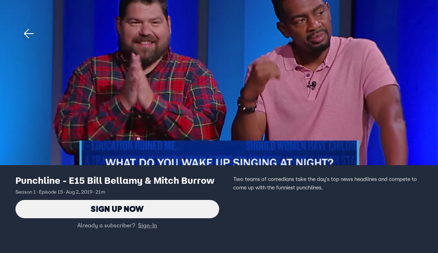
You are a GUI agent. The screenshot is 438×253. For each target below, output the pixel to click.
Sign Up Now (117, 209)
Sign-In (147, 225)
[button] (28, 33)
